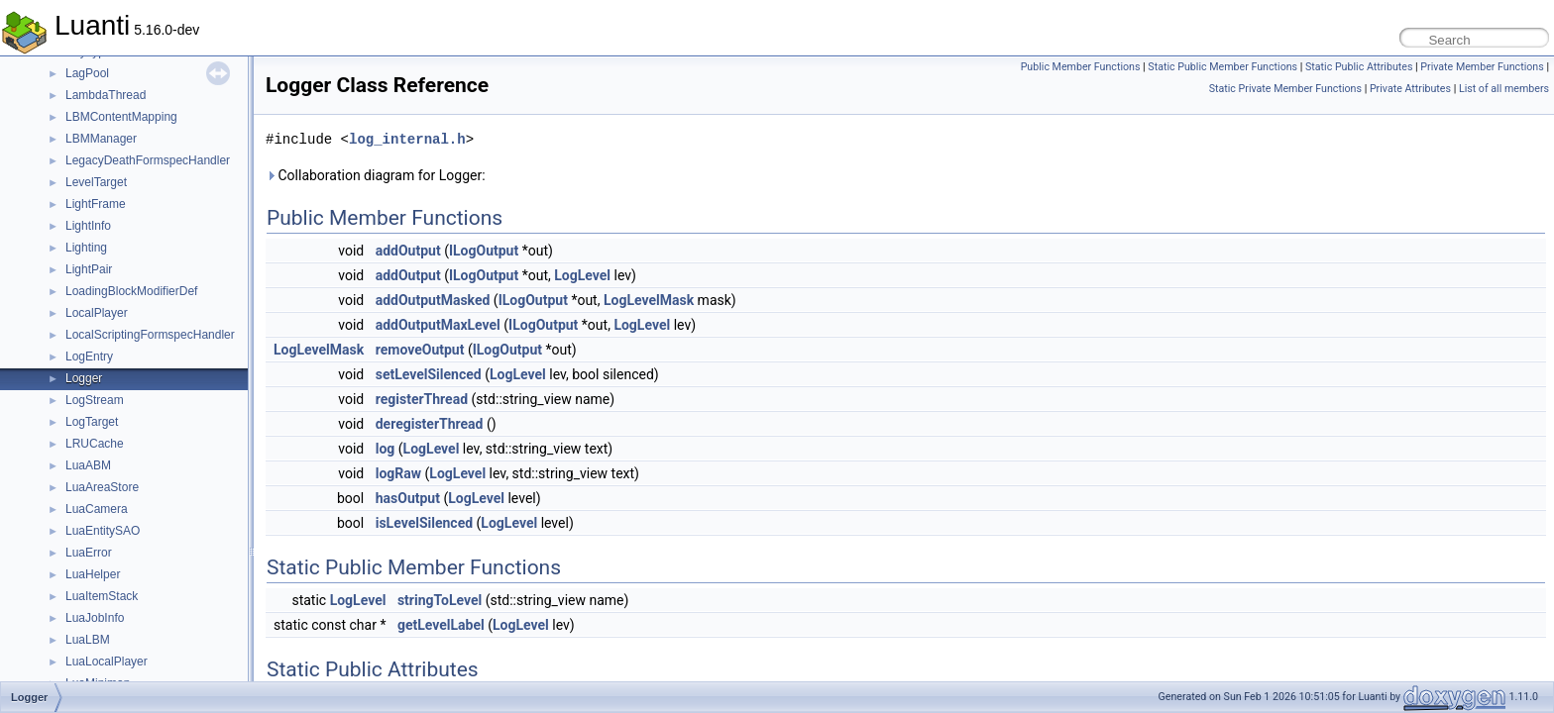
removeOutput (420, 349)
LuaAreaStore (102, 487)
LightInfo (88, 226)
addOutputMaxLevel (438, 325)
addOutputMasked (433, 300)
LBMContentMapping (121, 117)
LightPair (88, 269)
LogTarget (91, 422)
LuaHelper (92, 574)
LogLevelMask (649, 300)
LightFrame (95, 204)
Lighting (86, 248)
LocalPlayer (96, 313)
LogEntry (89, 356)
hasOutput (408, 498)
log (385, 449)
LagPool (87, 73)
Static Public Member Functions (1222, 66)
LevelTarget (96, 182)
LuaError (88, 553)
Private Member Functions (1481, 66)
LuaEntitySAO (102, 531)
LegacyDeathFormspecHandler (147, 160)
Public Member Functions (1081, 66)
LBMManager (101, 139)
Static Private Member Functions (1285, 88)
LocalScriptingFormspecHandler (150, 335)
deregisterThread (430, 424)
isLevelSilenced (424, 523)
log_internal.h (407, 139)
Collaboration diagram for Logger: (376, 175)
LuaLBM (87, 640)
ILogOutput (483, 250)
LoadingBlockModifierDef (131, 291)
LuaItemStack (101, 596)
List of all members (1504, 88)
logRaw (398, 473)
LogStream (94, 400)
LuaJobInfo (94, 618)
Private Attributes (1410, 88)
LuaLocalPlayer (106, 661)
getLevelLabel (441, 625)
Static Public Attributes (1358, 66)
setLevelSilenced (429, 374)
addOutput (408, 250)
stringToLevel (439, 600)
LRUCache (94, 444)
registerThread (422, 399)
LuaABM (88, 465)
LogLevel (582, 275)
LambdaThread (105, 95)
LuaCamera (96, 509)
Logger (83, 378)
